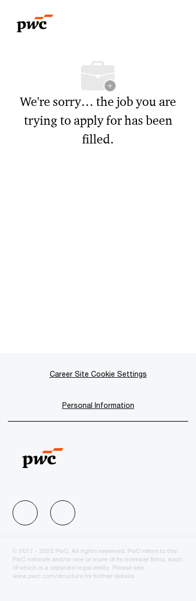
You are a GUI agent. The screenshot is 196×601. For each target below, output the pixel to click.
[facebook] (25, 512)
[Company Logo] (35, 19)
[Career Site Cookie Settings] (98, 374)
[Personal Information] (98, 405)
